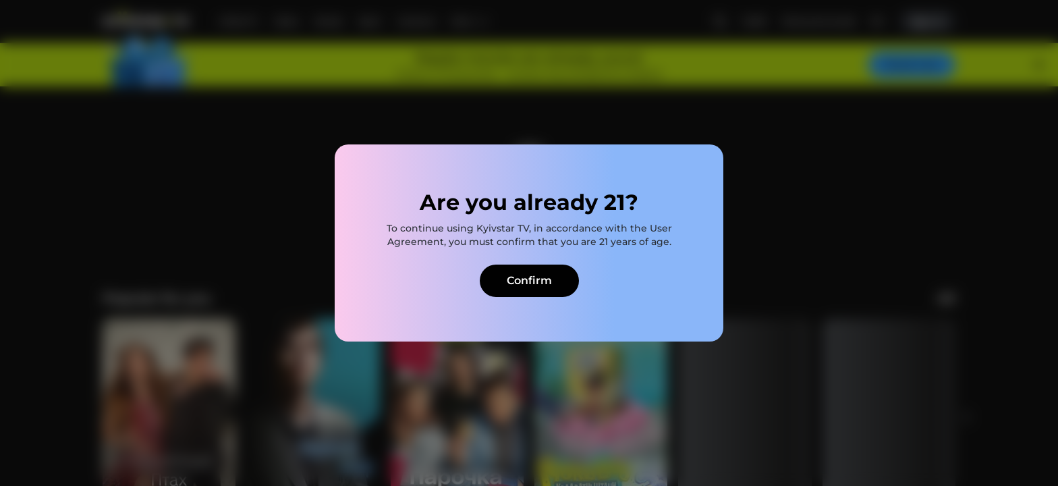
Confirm (529, 280)
